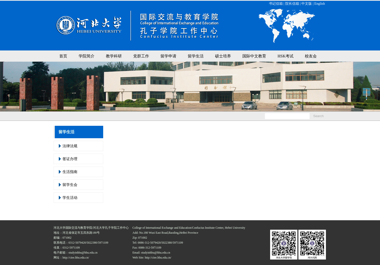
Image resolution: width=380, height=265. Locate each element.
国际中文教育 (254, 56)
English (319, 3)
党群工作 (141, 56)
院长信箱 (292, 3)
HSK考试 (285, 56)
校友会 (311, 56)
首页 (63, 56)
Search (318, 116)
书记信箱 (276, 3)
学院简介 (87, 56)
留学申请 (168, 56)
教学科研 (114, 56)
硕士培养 (223, 56)
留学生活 (196, 56)
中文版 (306, 3)
